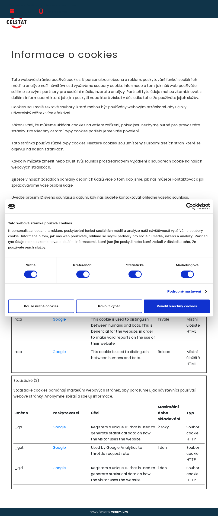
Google (59, 319)
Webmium (119, 512)
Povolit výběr (109, 306)
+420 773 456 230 (56, 12)
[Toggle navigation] (206, 22)
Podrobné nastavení (184, 291)
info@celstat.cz (25, 12)
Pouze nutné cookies (41, 306)
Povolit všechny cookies (177, 306)
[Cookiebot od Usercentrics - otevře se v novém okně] (189, 206)
